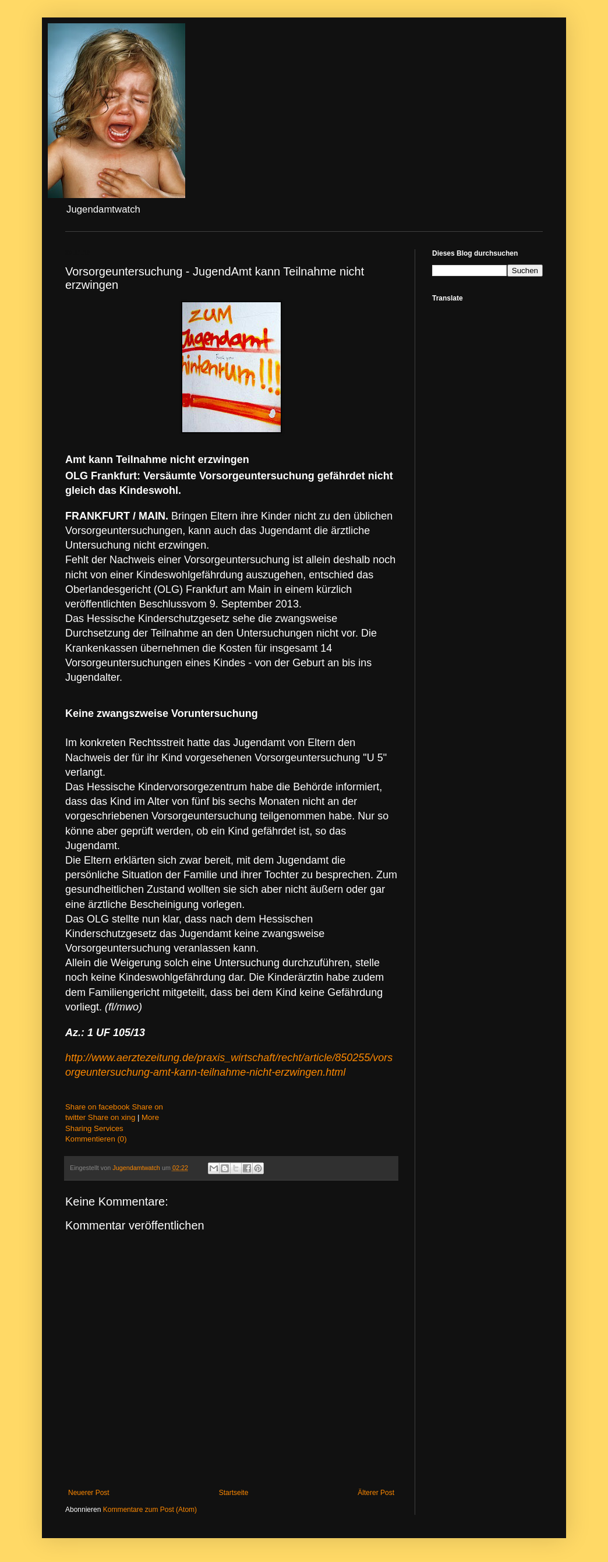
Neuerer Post (88, 1493)
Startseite (234, 1493)
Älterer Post (376, 1493)
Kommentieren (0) (96, 1139)
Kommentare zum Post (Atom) (150, 1510)
